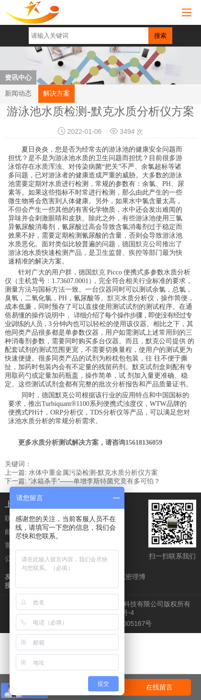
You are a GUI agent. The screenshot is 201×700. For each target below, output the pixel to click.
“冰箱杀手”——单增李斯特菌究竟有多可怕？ (94, 481)
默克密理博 (128, 576)
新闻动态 (18, 93)
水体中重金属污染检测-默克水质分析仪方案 (93, 472)
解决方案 (56, 93)
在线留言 (159, 687)
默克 (142, 244)
